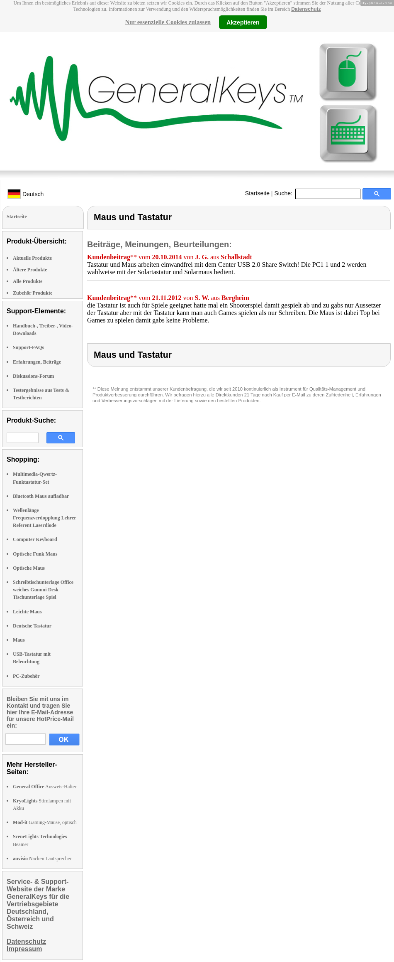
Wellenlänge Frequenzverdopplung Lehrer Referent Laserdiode (44, 517)
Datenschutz (306, 9)
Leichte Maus (27, 612)
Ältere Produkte (30, 270)
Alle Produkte (27, 281)
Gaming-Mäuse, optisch (45, 822)
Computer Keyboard (35, 539)
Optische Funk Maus (35, 554)
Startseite (257, 193)
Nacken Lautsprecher (42, 858)
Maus (19, 640)
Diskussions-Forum (33, 376)
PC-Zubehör (26, 676)
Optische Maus (29, 568)
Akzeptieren (242, 22)
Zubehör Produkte (32, 293)
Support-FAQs (28, 347)
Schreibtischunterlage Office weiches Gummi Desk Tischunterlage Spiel (43, 589)
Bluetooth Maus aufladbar (41, 496)
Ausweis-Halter (44, 787)
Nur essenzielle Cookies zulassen (168, 22)
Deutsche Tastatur (32, 626)
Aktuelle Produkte (32, 258)
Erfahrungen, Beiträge (37, 362)
